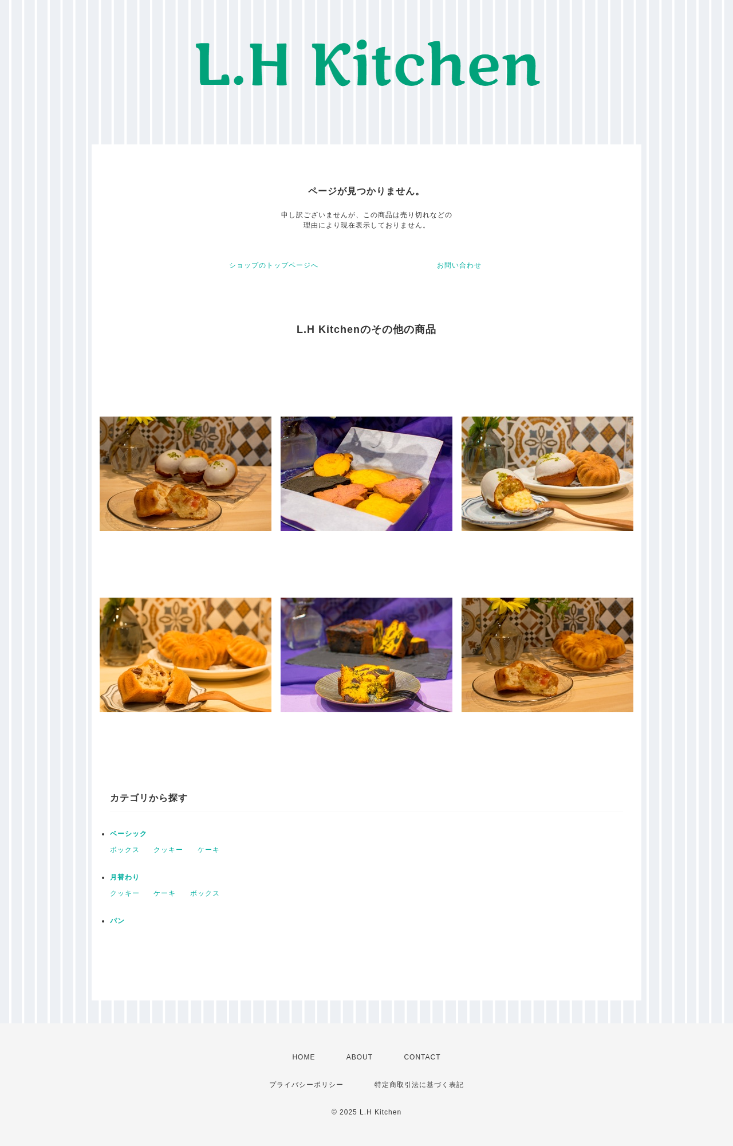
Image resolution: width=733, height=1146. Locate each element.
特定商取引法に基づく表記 (419, 1085)
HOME (303, 1057)
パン (117, 921)
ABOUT (359, 1057)
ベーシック (128, 834)
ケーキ (209, 850)
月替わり (125, 877)
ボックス (125, 850)
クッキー (168, 850)
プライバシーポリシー (306, 1085)
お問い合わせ (459, 265)
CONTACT (422, 1057)
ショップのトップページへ (273, 265)
